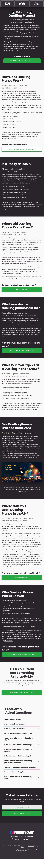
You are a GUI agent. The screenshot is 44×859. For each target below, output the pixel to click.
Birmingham (14, 556)
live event (33, 409)
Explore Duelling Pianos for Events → (22, 350)
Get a (22, 3)
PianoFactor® (31, 846)
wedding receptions (8, 330)
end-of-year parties (11, 332)
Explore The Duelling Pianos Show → (22, 692)
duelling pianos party (16, 409)
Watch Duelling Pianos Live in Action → (22, 149)
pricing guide (8, 641)
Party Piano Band (27, 636)
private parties (36, 330)
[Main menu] (36, 3)
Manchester (6, 556)
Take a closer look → (22, 289)
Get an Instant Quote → (22, 813)
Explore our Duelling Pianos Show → (22, 61)
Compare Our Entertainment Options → (22, 654)
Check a (7, 3)
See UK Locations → (22, 577)
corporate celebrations (23, 330)
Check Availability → (22, 807)
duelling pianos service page (31, 562)
